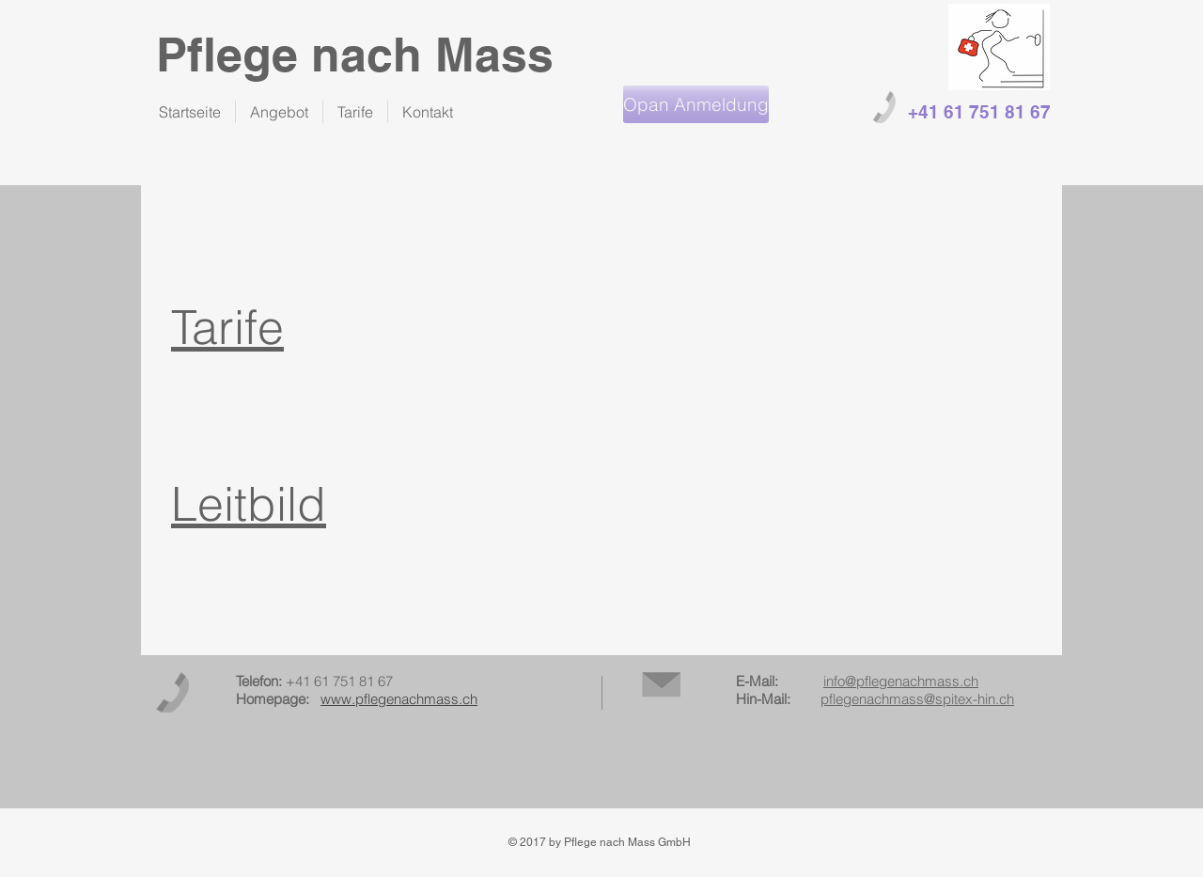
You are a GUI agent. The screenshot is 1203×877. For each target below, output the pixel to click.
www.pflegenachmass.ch (398, 699)
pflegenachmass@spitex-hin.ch (917, 699)
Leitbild (248, 504)
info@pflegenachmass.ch (900, 681)
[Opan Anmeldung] (696, 104)
